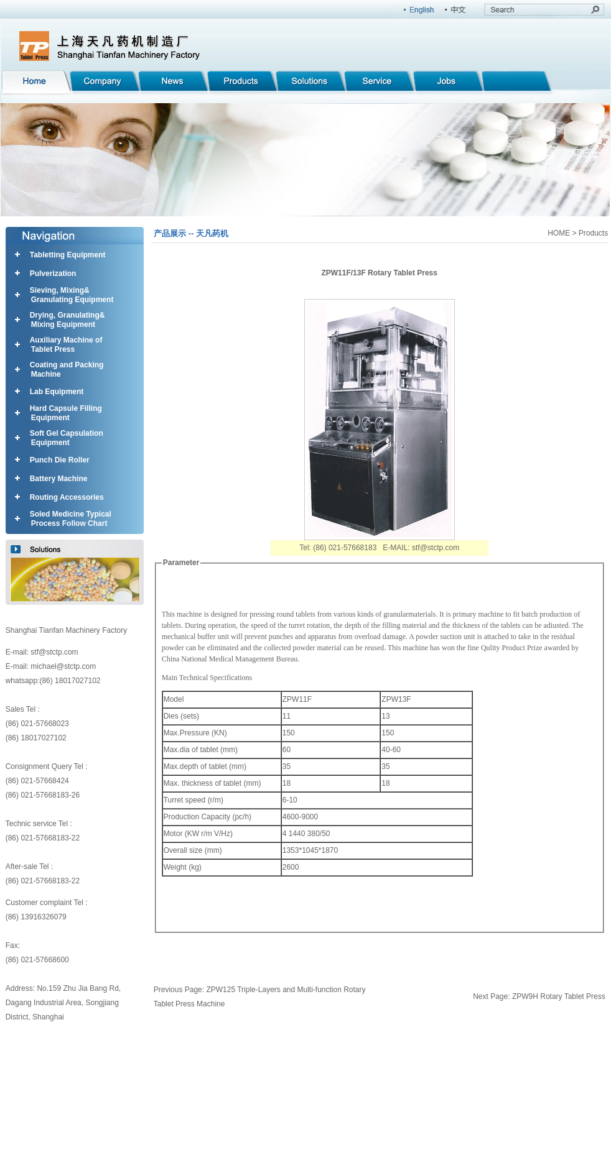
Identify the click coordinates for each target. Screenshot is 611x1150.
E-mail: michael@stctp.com (51, 666)
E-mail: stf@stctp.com (42, 652)
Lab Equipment (57, 391)
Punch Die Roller (60, 460)
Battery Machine (59, 478)
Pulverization (53, 273)
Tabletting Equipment (68, 255)
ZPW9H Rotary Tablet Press (558, 996)
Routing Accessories (67, 497)
